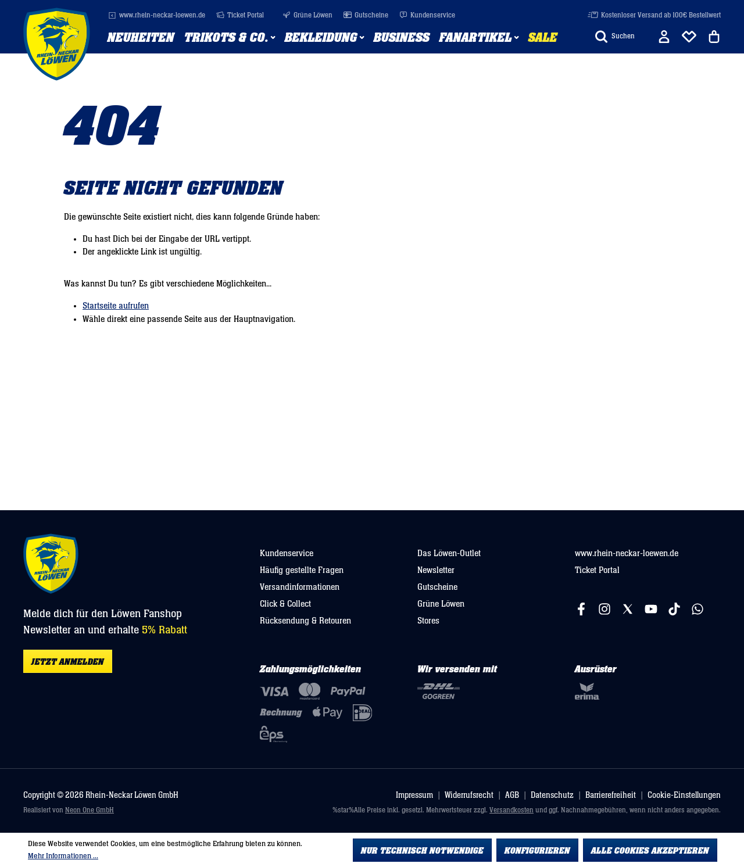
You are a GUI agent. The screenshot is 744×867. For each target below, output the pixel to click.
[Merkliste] (689, 36)
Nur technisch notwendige (422, 850)
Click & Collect (285, 603)
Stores (428, 620)
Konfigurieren (537, 850)
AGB (512, 795)
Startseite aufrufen (116, 305)
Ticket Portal (240, 15)
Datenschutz (552, 795)
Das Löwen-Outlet (449, 553)
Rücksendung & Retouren (305, 620)
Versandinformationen (299, 587)
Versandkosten (511, 810)
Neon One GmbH (89, 810)
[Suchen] (615, 36)
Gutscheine (366, 15)
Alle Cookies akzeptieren (650, 850)
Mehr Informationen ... (63, 856)
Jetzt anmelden (67, 662)
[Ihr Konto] (664, 36)
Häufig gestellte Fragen (302, 570)
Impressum (414, 795)
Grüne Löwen (307, 15)
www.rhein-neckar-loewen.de (156, 15)
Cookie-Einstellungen (684, 795)
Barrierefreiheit (610, 795)
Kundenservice (427, 15)
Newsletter (436, 570)
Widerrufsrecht (469, 795)
